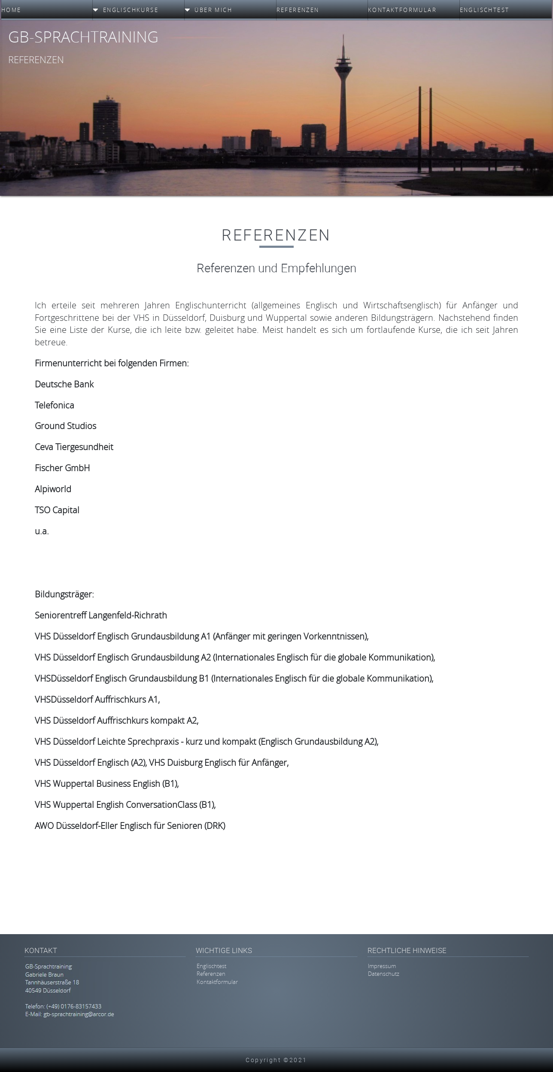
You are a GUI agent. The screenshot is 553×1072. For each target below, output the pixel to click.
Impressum (382, 966)
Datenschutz (383, 974)
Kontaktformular (217, 982)
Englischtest (211, 966)
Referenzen (211, 974)
